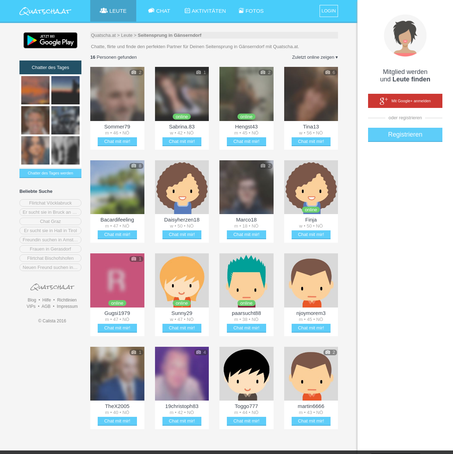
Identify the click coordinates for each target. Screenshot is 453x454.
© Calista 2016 (52, 320)
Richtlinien (66, 300)
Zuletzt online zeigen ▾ (315, 57)
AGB (45, 306)
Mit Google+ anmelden (405, 101)
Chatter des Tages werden (50, 173)
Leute (127, 35)
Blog (32, 300)
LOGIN (329, 10)
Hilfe (46, 300)
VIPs (31, 306)
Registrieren (405, 134)
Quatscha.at (103, 35)
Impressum (67, 306)
